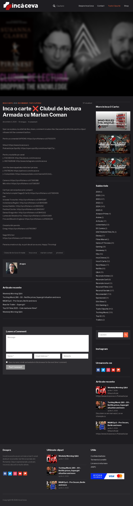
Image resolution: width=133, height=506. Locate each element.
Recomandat (26, 103)
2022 (98, 203)
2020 (17, 103)
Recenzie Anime (103, 276)
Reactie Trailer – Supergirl (14, 305)
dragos (24, 122)
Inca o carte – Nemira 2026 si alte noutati (111, 145)
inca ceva (33, 253)
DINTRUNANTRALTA (105, 232)
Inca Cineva (101, 258)
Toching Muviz (102, 312)
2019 (98, 192)
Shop (126, 6)
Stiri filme (100, 302)
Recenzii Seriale (103, 291)
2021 (98, 199)
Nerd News (100, 265)
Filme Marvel (101, 239)
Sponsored (100, 298)
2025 (98, 210)
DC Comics (100, 228)
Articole (99, 221)
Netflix (99, 269)
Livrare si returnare (99, 463)
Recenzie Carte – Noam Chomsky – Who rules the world (113, 120)
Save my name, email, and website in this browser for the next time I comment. (38, 362)
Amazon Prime (102, 214)
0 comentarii (34, 122)
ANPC (93, 467)
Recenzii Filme (102, 287)
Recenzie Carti (102, 280)
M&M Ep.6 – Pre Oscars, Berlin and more (20, 301)
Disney (99, 236)
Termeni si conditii (98, 460)
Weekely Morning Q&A (12, 294)
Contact (100, 6)
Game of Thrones (103, 243)
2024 (98, 206)
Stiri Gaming (101, 305)
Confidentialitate (98, 456)
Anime (98, 217)
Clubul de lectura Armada (14, 253)
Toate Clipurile (114, 6)
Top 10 (98, 316)
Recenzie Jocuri (102, 283)
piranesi (59, 253)
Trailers (99, 320)
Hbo (97, 254)
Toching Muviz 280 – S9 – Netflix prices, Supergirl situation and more (32, 297)
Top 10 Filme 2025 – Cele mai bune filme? (20, 308)
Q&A (98, 272)
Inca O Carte (8, 103)
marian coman (46, 253)
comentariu (101, 225)
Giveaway (100, 250)
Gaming (99, 247)
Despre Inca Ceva (86, 6)
